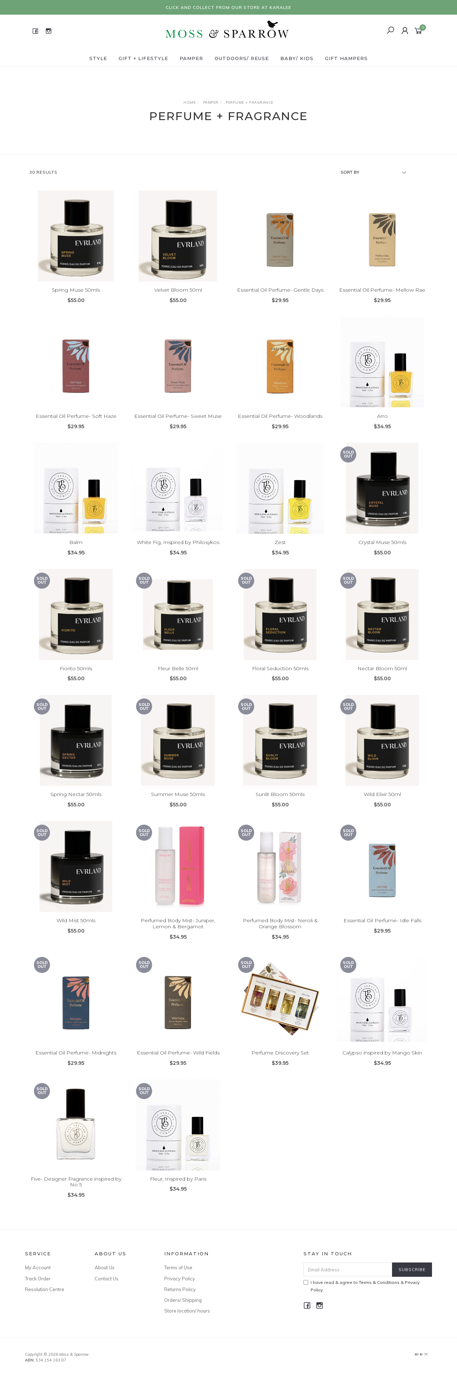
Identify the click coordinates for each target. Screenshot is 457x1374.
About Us (105, 1267)
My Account (38, 1267)
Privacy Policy (179, 1278)
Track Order (38, 1278)
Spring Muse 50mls (76, 290)
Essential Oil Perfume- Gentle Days (280, 290)
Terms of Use (178, 1267)
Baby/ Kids (296, 58)
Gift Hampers (346, 58)
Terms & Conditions (379, 1282)
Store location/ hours (187, 1311)
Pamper (191, 58)
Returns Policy (180, 1289)
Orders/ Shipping (183, 1300)
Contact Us (107, 1278)
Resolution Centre (44, 1289)
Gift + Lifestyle (143, 58)
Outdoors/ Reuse (242, 58)
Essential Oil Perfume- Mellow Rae (382, 290)
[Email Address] (347, 1269)
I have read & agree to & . (361, 1286)
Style (98, 58)
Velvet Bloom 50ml (178, 290)
